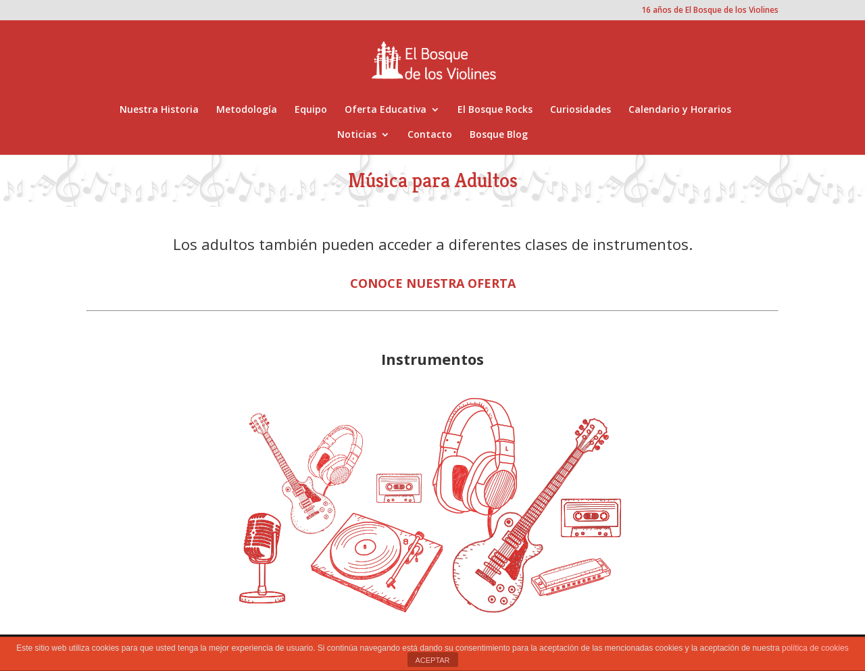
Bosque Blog (499, 135)
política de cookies (815, 648)
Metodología (246, 110)
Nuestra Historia (159, 110)
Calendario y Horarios (679, 110)
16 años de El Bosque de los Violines (709, 11)
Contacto (429, 135)
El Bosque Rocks (495, 110)
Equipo (311, 110)
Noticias (356, 135)
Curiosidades (580, 110)
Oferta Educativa (385, 110)
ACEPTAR (432, 660)
